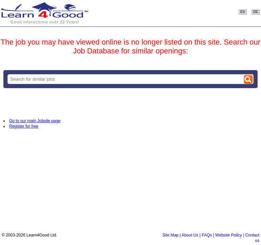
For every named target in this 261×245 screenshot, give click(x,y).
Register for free (23, 126)
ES (242, 12)
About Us (189, 235)
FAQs (207, 235)
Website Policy (228, 235)
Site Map (170, 235)
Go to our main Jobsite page (34, 120)
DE (255, 12)
